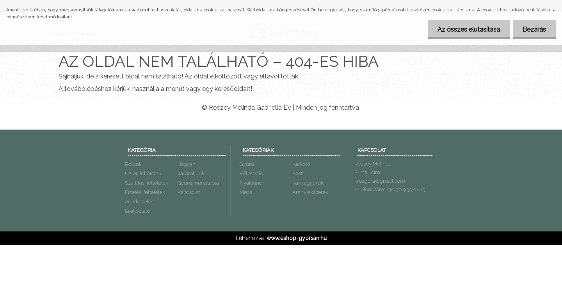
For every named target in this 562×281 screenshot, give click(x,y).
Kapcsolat (189, 192)
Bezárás (534, 29)
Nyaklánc (251, 183)
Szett (298, 173)
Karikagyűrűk (308, 183)
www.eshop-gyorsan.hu (297, 238)
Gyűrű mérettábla (198, 183)
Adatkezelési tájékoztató (140, 206)
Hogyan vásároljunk (191, 168)
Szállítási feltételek (146, 183)
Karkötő (301, 164)
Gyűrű (247, 164)
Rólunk (133, 164)
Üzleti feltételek (143, 173)
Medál (247, 192)
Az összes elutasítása (469, 29)
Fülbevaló (251, 173)
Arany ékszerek (310, 192)
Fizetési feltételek (145, 192)
